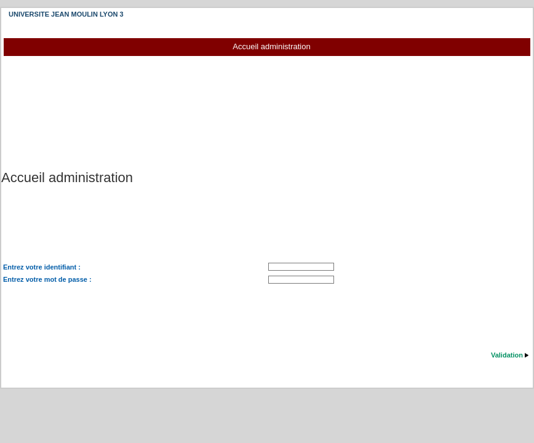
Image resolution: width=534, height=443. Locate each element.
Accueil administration (271, 46)
